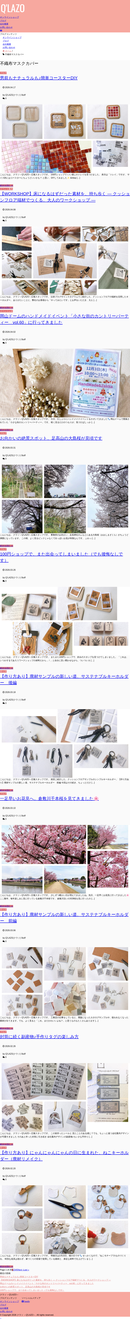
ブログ (3, 21)
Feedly (26, 1301)
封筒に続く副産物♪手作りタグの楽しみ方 (39, 1036)
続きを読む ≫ (6, 185)
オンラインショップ (9, 17)
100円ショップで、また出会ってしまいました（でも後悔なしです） (32, 1290)
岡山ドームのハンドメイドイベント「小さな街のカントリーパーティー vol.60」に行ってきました (47, 1283)
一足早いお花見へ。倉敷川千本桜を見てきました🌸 (49, 798)
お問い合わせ (6, 27)
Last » (26, 1270)
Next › (20, 1270)
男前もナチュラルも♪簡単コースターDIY (39, 78)
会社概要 (4, 24)
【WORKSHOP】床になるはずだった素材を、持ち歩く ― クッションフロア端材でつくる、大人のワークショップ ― (55, 1280)
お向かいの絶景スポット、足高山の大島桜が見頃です (51, 438)
